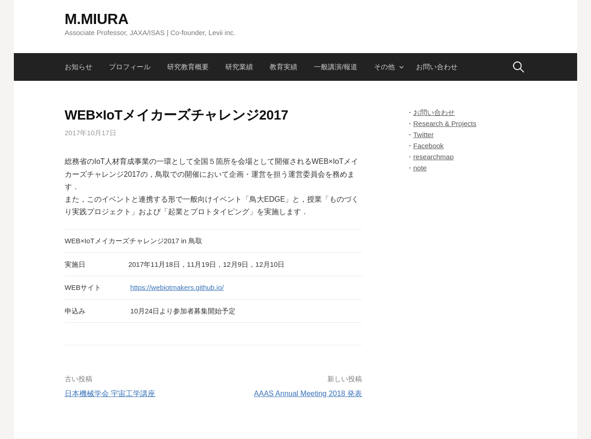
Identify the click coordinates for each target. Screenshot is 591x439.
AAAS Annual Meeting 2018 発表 (308, 393)
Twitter (423, 134)
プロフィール (130, 67)
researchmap (433, 157)
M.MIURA (96, 19)
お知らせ (78, 67)
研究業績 (239, 67)
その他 (384, 67)
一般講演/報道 (335, 67)
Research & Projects (444, 123)
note (420, 168)
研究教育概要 (188, 67)
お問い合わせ (437, 67)
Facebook (428, 146)
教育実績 (283, 67)
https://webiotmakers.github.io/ (177, 287)
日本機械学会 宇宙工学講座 (110, 393)
